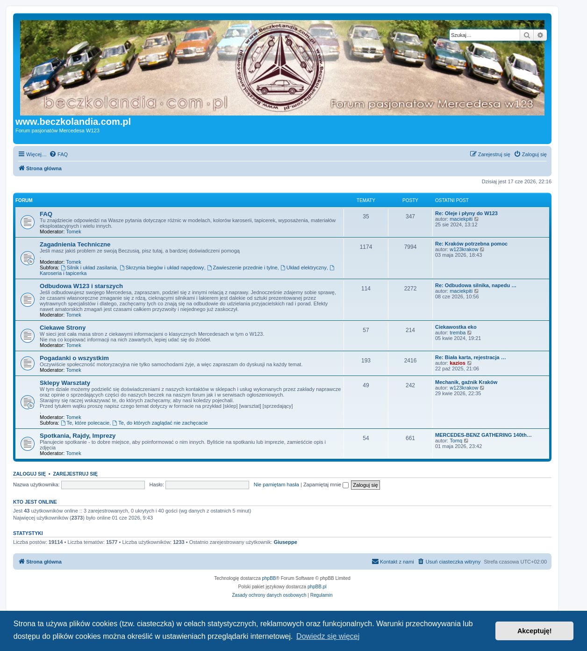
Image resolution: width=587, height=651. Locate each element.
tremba (457, 332)
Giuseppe (285, 542)
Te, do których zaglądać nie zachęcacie (160, 423)
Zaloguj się (29, 474)
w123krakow (464, 249)
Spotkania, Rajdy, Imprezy (77, 435)
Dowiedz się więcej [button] (327, 636)
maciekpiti (461, 219)
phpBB (269, 578)
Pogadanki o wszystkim (74, 358)
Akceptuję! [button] (534, 631)
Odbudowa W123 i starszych (81, 285)
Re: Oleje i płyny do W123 (466, 213)
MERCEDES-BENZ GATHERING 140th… (483, 435)
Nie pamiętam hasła (276, 484)
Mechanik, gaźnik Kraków (466, 382)
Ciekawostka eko (456, 327)
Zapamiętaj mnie (326, 484)
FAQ (46, 213)
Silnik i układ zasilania (89, 267)
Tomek (73, 231)
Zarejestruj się (75, 474)
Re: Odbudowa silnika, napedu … (475, 285)
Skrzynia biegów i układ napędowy (162, 267)
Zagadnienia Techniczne (75, 244)
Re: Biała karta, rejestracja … (470, 357)
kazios (457, 363)
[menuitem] (58, 154)
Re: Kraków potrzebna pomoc (471, 243)
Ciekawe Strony (63, 327)
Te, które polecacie (85, 423)
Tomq (456, 440)
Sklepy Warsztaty (65, 382)
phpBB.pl (317, 586)
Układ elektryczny (303, 267)
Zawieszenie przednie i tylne (242, 267)
